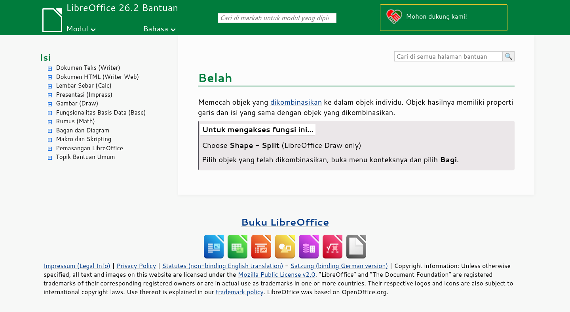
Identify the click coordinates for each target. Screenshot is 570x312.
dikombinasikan (296, 102)
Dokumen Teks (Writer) (88, 67)
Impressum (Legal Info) (77, 265)
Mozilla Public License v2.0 (276, 274)
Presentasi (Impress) (84, 94)
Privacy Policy (136, 265)
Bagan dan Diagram (82, 130)
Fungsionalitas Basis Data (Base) (101, 112)
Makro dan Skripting (83, 139)
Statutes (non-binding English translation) (222, 265)
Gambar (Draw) (77, 103)
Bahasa (155, 28)
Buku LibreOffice (285, 222)
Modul (77, 28)
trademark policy (239, 291)
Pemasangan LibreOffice (89, 148)
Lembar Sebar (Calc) (84, 85)
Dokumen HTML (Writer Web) (97, 77)
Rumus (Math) (75, 121)
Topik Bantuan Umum (85, 157)
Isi (45, 57)
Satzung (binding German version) (339, 265)
